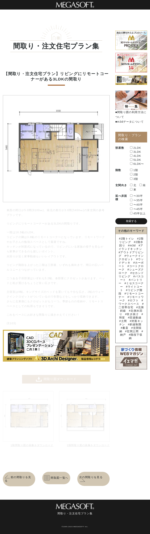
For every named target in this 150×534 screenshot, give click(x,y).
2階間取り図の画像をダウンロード (88, 445)
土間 (124, 320)
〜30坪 (136, 195)
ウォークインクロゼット (131, 257)
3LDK (135, 151)
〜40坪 (136, 204)
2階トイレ (127, 238)
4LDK (135, 155)
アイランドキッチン (131, 247)
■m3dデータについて (129, 121)
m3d (133, 245)
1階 (134, 170)
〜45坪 (136, 209)
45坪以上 (138, 213)
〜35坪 (136, 200)
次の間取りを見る (91, 479)
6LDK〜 (137, 163)
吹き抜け (133, 314)
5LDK (135, 159)
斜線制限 (135, 324)
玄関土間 (133, 331)
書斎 (125, 327)
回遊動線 (135, 317)
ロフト (134, 300)
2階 (134, 174)
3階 (134, 178)
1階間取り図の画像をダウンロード (32, 445)
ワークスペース (129, 303)
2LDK (135, 147)
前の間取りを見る (18, 479)
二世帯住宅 (126, 307)
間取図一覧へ (56, 477)
